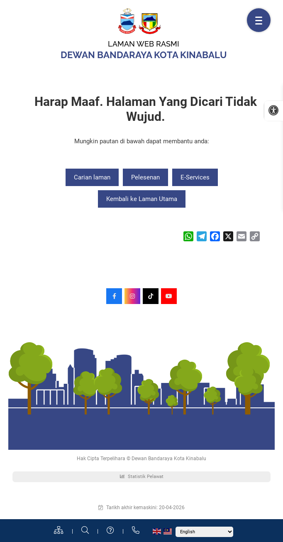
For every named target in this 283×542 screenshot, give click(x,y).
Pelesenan (145, 177)
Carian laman (92, 177)
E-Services (195, 177)
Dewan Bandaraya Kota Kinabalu (144, 54)
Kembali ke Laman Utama (141, 199)
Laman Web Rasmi (143, 43)
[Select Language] (204, 532)
